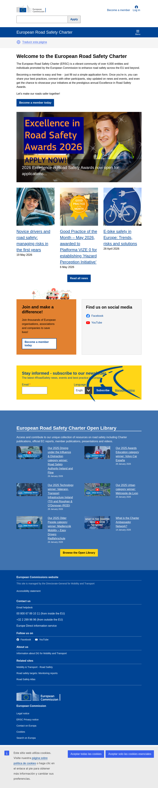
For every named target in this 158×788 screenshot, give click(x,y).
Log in (136, 8)
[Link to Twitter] (41, 639)
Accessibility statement (28, 591)
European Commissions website (37, 577)
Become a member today (35, 102)
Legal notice (22, 713)
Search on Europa (26, 738)
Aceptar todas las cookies (86, 754)
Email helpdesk (24, 607)
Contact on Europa (26, 725)
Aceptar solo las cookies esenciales (129, 754)
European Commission (31, 705)
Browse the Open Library (79, 552)
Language (80, 384)
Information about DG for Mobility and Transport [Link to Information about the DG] (41, 653)
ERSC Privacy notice (27, 719)
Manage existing (125, 390)
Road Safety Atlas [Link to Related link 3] (25, 679)
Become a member (118, 10)
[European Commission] (32, 9)
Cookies (20, 731)
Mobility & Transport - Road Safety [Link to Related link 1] (34, 667)
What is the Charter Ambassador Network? (127, 522)
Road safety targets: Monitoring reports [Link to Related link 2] (37, 673)
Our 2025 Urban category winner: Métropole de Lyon (127, 489)
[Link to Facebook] (23, 639)
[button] (18, 42)
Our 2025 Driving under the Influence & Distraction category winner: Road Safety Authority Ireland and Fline (60, 460)
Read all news (79, 278)
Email (25, 384)
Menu (137, 32)
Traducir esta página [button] (34, 42)
